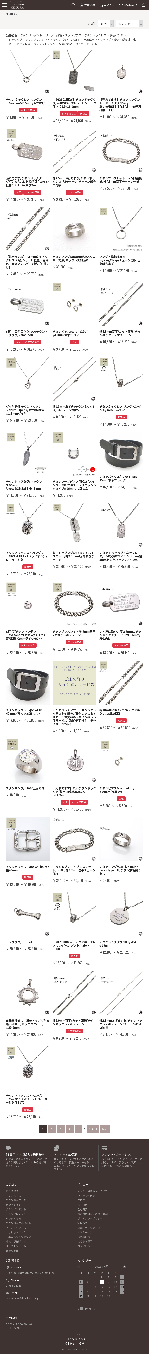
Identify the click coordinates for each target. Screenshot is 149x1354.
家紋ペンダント (119, 35)
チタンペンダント (31, 35)
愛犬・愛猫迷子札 (125, 40)
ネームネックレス (19, 44)
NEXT (91, 1129)
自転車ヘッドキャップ (97, 40)
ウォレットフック (44, 44)
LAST (105, 1129)
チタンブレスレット (37, 40)
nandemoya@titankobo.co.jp (22, 1298)
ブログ (81, 1200)
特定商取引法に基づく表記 (92, 1214)
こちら (35, 1162)
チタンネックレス (95, 35)
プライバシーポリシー (90, 1218)
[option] (101, 1282)
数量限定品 (65, 44)
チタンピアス (73, 35)
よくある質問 (85, 1241)
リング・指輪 (53, 35)
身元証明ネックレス (88, 1227)
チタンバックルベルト (66, 40)
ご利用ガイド (85, 1205)
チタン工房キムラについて (92, 1191)
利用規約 (82, 1223)
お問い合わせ (85, 1246)
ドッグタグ (15, 40)
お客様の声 (83, 1237)
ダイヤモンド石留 (86, 44)
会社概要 (82, 1209)
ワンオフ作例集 (86, 1195)
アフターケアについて (90, 1232)
